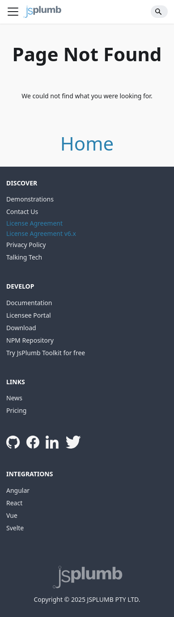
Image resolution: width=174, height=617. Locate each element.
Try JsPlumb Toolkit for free (45, 352)
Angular (18, 490)
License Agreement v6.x (41, 233)
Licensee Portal (28, 315)
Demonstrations (30, 199)
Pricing (16, 410)
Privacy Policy (26, 244)
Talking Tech (24, 257)
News (14, 398)
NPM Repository (30, 340)
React (14, 503)
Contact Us (22, 211)
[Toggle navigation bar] (13, 11)
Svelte (15, 528)
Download (21, 327)
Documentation (29, 302)
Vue (11, 515)
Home (87, 143)
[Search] (159, 11)
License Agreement (34, 223)
